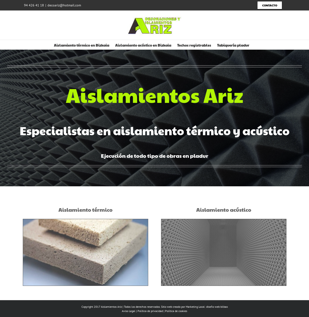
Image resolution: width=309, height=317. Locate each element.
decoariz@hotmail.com (64, 5)
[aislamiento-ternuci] (84, 221)
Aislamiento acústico (224, 209)
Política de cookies (176, 311)
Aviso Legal (128, 311)
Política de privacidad (150, 311)
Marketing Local (195, 306)
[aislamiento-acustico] (224, 221)
